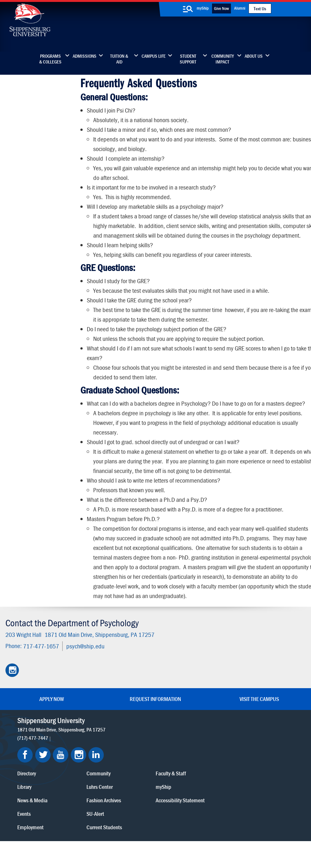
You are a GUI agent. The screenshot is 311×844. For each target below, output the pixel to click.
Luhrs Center (186, 740)
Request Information (155, 705)
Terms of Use (113, 809)
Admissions (84, 56)
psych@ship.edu (85, 652)
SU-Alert (181, 767)
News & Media (125, 753)
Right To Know (186, 809)
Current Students (190, 780)
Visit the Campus (259, 705)
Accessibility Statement (259, 753)
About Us (254, 56)
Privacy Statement (83, 809)
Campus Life (154, 56)
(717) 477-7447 (33, 743)
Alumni (239, 8)
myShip (203, 8)
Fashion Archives (190, 753)
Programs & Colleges (50, 59)
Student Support (188, 59)
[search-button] (188, 9)
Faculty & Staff (250, 726)
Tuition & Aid (119, 59)
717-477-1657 (40, 652)
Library (117, 740)
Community (185, 726)
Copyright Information (146, 809)
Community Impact (222, 59)
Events (116, 767)
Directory (119, 726)
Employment (123, 780)
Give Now (221, 8)
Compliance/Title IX (115, 816)
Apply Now (51, 705)
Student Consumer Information (162, 816)
